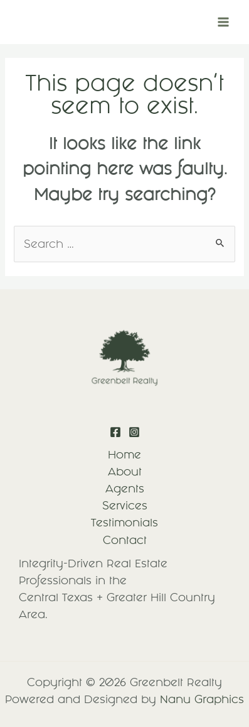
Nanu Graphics (202, 699)
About (125, 471)
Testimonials (124, 522)
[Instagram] (134, 432)
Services (124, 505)
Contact (125, 540)
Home (124, 454)
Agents (124, 488)
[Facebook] (115, 432)
